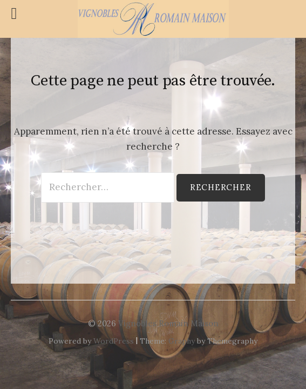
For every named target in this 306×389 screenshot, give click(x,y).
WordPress (113, 341)
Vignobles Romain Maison (168, 323)
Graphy (181, 341)
